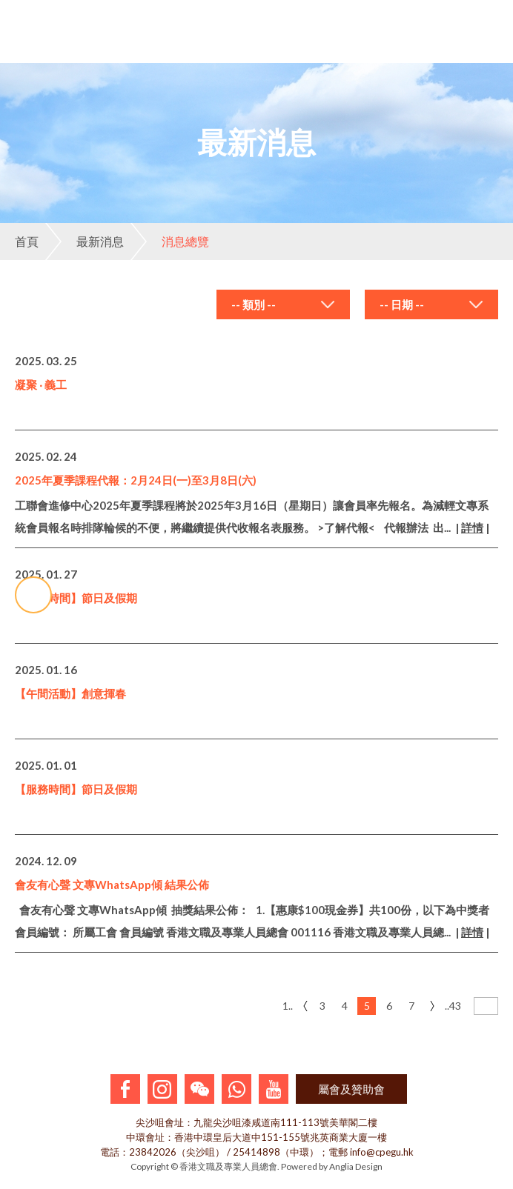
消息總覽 (169, 241)
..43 (453, 1005)
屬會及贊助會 (351, 1089)
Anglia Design (356, 1166)
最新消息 (84, 241)
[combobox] (283, 304)
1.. (287, 1005)
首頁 (27, 241)
